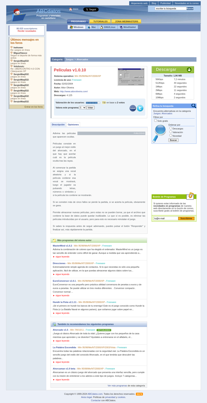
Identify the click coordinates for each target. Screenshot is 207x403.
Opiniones (73, 124)
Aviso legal (86, 397)
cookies (121, 397)
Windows (76, 27)
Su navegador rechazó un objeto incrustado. (27, 30)
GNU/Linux (107, 27)
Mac (92, 27)
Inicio (75, 9)
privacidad (110, 397)
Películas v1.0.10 (70, 70)
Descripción (58, 124)
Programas (42, 15)
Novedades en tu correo (187, 3)
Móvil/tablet (128, 27)
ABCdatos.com (95, 394)
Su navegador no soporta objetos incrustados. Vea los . (27, 70)
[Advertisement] (123, 45)
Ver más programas (117, 385)
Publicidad (165, 3)
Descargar (166, 69)
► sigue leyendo (61, 256)
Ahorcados (82, 59)
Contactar (96, 400)
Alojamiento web (139, 3)
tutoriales (56, 15)
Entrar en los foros (33, 107)
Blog (154, 3)
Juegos (70, 59)
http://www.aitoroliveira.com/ (74, 91)
